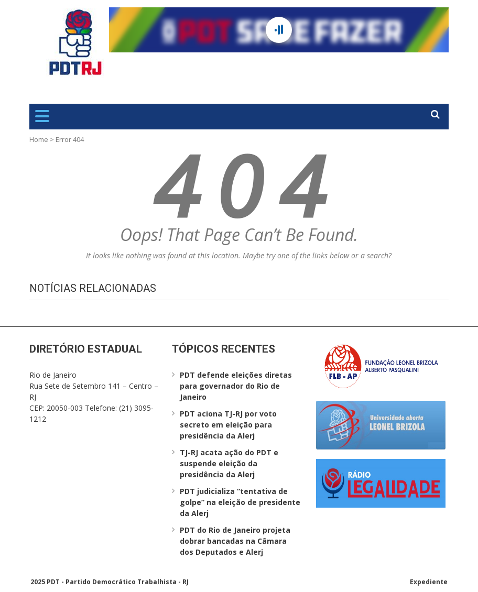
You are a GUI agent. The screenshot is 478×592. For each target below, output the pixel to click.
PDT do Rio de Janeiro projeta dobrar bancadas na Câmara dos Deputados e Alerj (235, 541)
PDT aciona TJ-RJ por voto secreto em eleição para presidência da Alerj (228, 425)
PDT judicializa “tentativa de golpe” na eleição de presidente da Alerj (240, 502)
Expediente (429, 581)
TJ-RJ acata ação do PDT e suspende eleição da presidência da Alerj (229, 463)
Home (38, 139)
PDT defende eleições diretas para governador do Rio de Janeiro (236, 386)
